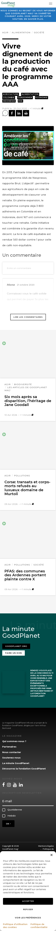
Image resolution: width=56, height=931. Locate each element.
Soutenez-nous (11, 757)
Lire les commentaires (28, 317)
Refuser (28, 909)
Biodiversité (23, 384)
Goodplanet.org (16, 646)
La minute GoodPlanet (15, 763)
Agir (5, 32)
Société (39, 32)
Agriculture (10, 94)
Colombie (8, 97)
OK (8, 823)
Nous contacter (11, 752)
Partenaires (9, 746)
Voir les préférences (28, 918)
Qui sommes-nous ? (14, 741)
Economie (41, 97)
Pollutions (22, 475)
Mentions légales (46, 846)
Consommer (25, 97)
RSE (20, 101)
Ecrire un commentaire (19, 268)
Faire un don (13, 653)
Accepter (28, 901)
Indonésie (9, 101)
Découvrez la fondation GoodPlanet (24, 768)
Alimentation (21, 32)
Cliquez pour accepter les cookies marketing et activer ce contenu (28, 145)
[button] (51, 854)
